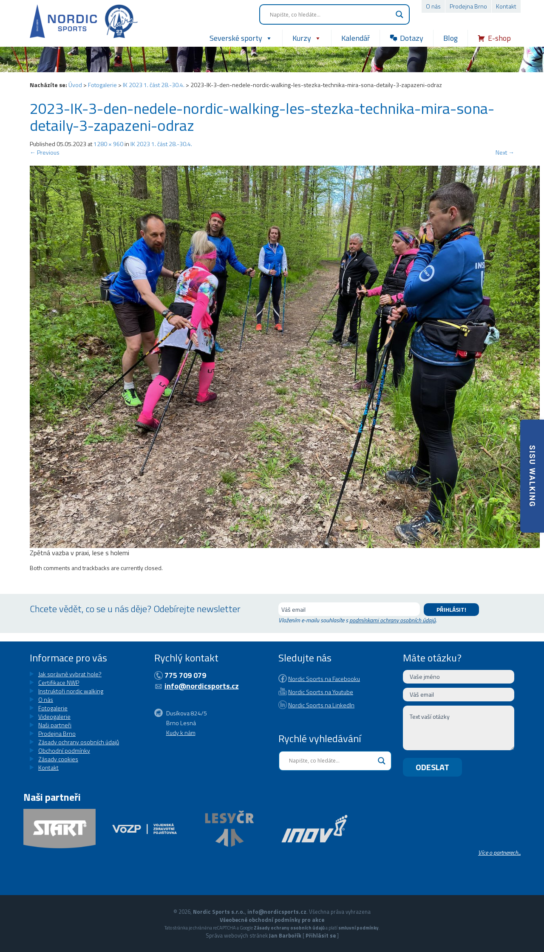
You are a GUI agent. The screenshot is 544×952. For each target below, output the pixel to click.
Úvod (75, 84)
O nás (433, 6)
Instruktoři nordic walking (70, 690)
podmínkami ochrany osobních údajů (392, 620)
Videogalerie (54, 716)
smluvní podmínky (358, 927)
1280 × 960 (108, 143)
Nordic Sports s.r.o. (219, 911)
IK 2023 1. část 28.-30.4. (153, 84)
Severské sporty (241, 38)
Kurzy (306, 38)
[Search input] (330, 14)
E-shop (499, 38)
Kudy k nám (181, 728)
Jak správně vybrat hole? (70, 674)
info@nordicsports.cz (201, 686)
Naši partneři (54, 724)
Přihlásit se (321, 935)
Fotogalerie (102, 84)
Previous (45, 152)
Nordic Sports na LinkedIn (321, 692)
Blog (450, 38)
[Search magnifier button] (399, 14)
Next (505, 152)
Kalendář (355, 38)
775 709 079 (185, 675)
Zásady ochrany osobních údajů (78, 741)
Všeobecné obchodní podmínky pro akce (272, 919)
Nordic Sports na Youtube (320, 683)
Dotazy (411, 38)
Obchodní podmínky (64, 750)
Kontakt (506, 6)
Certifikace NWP (58, 682)
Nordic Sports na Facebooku (324, 674)
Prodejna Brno (468, 6)
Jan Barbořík (285, 935)
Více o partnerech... (499, 852)
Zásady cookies (58, 758)
